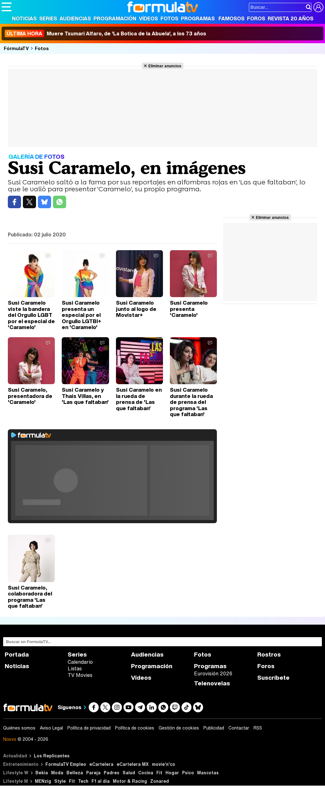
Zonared (159, 781)
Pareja (93, 772)
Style (60, 781)
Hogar (172, 772)
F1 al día (101, 781)
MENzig (43, 781)
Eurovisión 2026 (213, 673)
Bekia (41, 772)
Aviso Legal (51, 728)
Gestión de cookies (179, 728)
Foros (256, 18)
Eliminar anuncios (164, 66)
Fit (159, 772)
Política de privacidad (89, 728)
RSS (258, 728)
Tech (83, 781)
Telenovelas (212, 683)
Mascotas (208, 772)
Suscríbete (273, 677)
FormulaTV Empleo (65, 764)
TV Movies (80, 675)
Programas (198, 18)
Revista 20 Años (290, 18)
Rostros (269, 654)
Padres (111, 772)
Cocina (145, 772)
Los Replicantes (52, 755)
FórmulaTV (16, 48)
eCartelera (101, 764)
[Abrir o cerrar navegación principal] (7, 7)
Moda (57, 772)
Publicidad (213, 728)
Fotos (169, 18)
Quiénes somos (19, 728)
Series (48, 18)
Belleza (74, 772)
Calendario (80, 662)
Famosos (231, 18)
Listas (75, 668)
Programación (114, 18)
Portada (17, 654)
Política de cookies (134, 728)
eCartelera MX (133, 764)
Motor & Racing (130, 781)
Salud (129, 772)
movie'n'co (163, 764)
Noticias (24, 18)
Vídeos (148, 18)
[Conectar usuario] (318, 7)
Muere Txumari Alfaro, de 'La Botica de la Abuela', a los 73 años (105, 33)
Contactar (238, 728)
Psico (188, 772)
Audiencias (75, 18)
